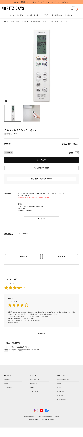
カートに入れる (41, 160)
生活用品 (45, 15)
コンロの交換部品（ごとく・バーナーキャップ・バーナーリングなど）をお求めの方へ (41, 2)
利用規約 (6, 350)
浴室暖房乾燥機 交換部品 (38, 21)
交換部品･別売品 (8, 379)
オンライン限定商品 (16, 15)
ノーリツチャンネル (61, 399)
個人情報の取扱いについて (30, 416)
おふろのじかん (60, 391)
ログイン (20, 347)
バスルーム (25, 21)
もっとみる (41, 218)
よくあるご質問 (60, 256)
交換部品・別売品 (32, 15)
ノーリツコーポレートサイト (64, 379)
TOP (5, 21)
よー (17, 301)
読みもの (70, 15)
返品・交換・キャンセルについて (41, 179)
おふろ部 (59, 387)
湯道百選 (59, 383)
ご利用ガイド (23, 256)
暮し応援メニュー (58, 15)
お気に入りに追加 (43, 168)
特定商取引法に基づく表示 (45, 416)
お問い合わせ (33, 383)
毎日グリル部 (60, 395)
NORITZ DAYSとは (34, 379)
